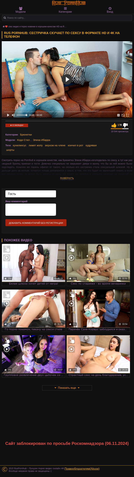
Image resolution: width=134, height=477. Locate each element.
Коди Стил (23, 139)
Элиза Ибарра (41, 139)
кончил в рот (75, 145)
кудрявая (91, 145)
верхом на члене (55, 145)
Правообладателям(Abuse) (82, 468)
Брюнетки (26, 134)
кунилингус (19, 145)
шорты (10, 149)
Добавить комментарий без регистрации (36, 223)
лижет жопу (36, 145)
